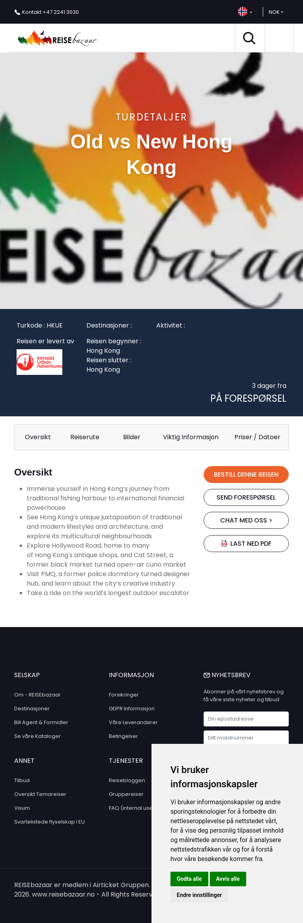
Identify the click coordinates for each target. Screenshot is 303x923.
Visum (22, 808)
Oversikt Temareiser (40, 794)
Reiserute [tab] (84, 437)
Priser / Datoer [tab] (257, 437)
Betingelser (123, 736)
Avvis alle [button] (228, 879)
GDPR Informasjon (132, 708)
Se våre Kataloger (37, 736)
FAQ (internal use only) (138, 808)
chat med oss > (246, 520)
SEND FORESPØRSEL (246, 497)
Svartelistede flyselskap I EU (49, 822)
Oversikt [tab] (38, 437)
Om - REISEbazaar (37, 694)
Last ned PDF (246, 543)
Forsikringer (124, 694)
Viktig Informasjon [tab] (191, 437)
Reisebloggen (127, 780)
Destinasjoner (32, 708)
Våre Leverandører (133, 722)
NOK (274, 12)
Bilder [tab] (131, 437)
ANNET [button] (24, 760)
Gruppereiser (126, 794)
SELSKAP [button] (27, 675)
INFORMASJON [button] (131, 675)
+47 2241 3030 (50, 12)
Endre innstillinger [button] (199, 895)
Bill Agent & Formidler (41, 722)
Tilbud (22, 780)
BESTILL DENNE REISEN (246, 474)
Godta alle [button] (189, 879)
